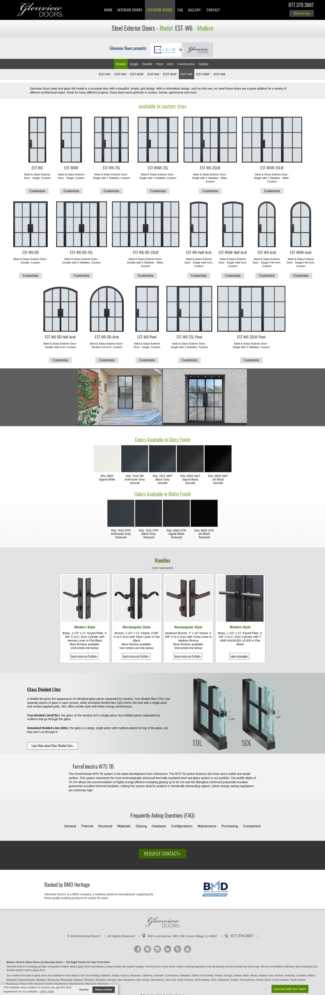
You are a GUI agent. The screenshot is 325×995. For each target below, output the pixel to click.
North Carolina (185, 979)
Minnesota (53, 979)
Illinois (254, 975)
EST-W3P (137, 74)
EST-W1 (105, 74)
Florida (219, 975)
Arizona (125, 975)
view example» (239, 656)
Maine (311, 975)
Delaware (185, 975)
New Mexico (158, 979)
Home (108, 9)
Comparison (252, 826)
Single (134, 64)
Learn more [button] (46, 991)
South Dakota (298, 979)
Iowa (271, 975)
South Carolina (281, 979)
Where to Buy (301, 13)
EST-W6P (203, 74)
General (70, 826)
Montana (89, 979)
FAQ (180, 9)
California (147, 975)
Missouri (79, 979)
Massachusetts (26, 979)
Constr (186, 64)
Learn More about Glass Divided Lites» (53, 746)
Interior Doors (130, 9)
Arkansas (135, 975)
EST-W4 (153, 74)
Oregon (234, 979)
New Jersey (143, 979)
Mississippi (66, 979)
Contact (213, 9)
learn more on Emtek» (84, 656)
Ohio (214, 979)
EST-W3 (120, 74)
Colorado (159, 975)
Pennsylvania (248, 979)
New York (171, 979)
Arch (170, 64)
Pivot (159, 64)
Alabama (106, 975)
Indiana (263, 975)
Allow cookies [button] (103, 989)
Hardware (159, 826)
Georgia (228, 975)
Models (121, 64)
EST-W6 (186, 74)
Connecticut (172, 975)
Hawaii (238, 975)
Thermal (87, 826)
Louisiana (301, 975)
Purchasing (229, 826)
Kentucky (289, 975)
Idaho (246, 975)
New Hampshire (126, 979)
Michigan (41, 979)
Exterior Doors (160, 9)
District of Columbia (203, 975)
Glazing (141, 826)
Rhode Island (264, 979)
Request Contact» (162, 854)
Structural (105, 826)
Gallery (194, 9)
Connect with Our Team (290, 989)
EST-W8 (219, 74)
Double (147, 64)
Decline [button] (84, 989)
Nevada (112, 979)
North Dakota (202, 979)
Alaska (116, 975)
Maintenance (207, 826)
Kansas (279, 975)
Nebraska (101, 979)
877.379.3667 (301, 5)
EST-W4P (170, 74)
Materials (124, 826)
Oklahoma (224, 979)
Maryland (11, 979)
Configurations (182, 826)
